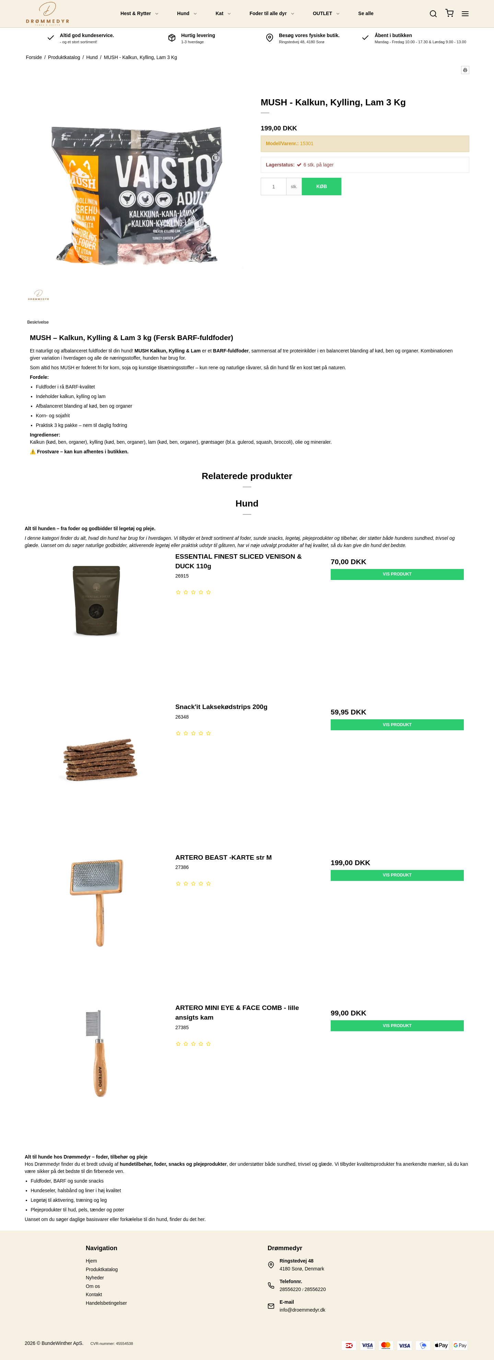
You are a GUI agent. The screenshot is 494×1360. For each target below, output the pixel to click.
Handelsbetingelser (106, 1303)
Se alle (365, 13)
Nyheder (95, 1277)
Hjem (91, 1261)
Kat (224, 13)
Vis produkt (397, 574)
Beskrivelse (38, 322)
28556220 (290, 1289)
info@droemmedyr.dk (302, 1310)
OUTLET (326, 13)
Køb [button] (321, 186)
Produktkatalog (102, 1269)
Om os (93, 1286)
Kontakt (94, 1294)
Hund (187, 13)
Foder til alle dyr (272, 13)
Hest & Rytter (139, 13)
